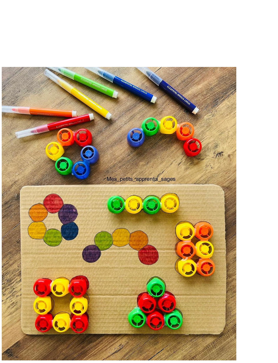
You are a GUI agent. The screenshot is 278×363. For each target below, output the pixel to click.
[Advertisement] (139, 36)
